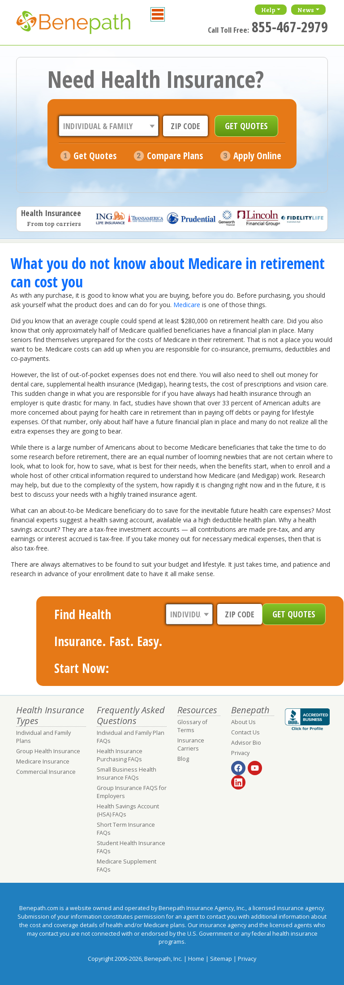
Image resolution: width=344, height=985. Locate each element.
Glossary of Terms (192, 726)
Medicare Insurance (42, 761)
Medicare (186, 304)
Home (196, 959)
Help (268, 9)
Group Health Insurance (48, 751)
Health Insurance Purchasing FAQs (119, 755)
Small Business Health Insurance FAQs (126, 773)
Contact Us (245, 732)
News (305, 9)
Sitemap (221, 959)
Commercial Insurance (46, 772)
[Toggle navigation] (157, 14)
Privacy (240, 753)
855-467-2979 (290, 26)
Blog (183, 759)
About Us (243, 722)
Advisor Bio (246, 742)
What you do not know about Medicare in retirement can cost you (168, 272)
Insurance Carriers (190, 744)
